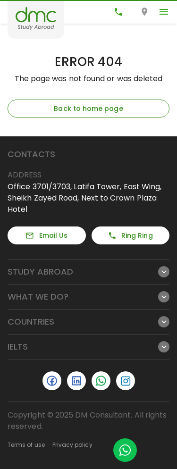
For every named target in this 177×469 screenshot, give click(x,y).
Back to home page (88, 108)
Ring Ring (130, 235)
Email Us (46, 235)
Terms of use (26, 445)
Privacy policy (72, 445)
